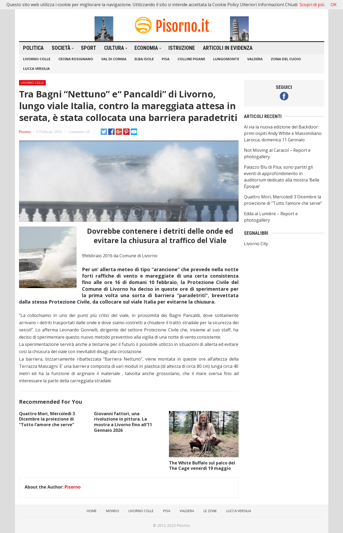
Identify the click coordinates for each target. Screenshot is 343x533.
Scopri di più (312, 4)
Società (61, 48)
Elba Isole (144, 58)
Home (92, 510)
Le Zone (210, 510)
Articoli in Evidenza (227, 48)
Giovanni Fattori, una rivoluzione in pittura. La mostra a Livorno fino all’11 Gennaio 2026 (123, 422)
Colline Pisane (191, 58)
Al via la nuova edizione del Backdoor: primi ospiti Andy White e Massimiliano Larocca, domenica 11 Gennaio (283, 133)
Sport (88, 48)
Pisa (165, 58)
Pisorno (25, 132)
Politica (33, 48)
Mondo (112, 510)
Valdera (255, 58)
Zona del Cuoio (286, 58)
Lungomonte (226, 58)
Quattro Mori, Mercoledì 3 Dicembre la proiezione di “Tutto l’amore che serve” (47, 419)
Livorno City (256, 244)
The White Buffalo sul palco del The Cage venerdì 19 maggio (202, 465)
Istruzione (181, 48)
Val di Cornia (113, 58)
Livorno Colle (36, 58)
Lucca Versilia (36, 68)
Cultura (114, 48)
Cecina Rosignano (75, 58)
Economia (146, 48)
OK (334, 4)
